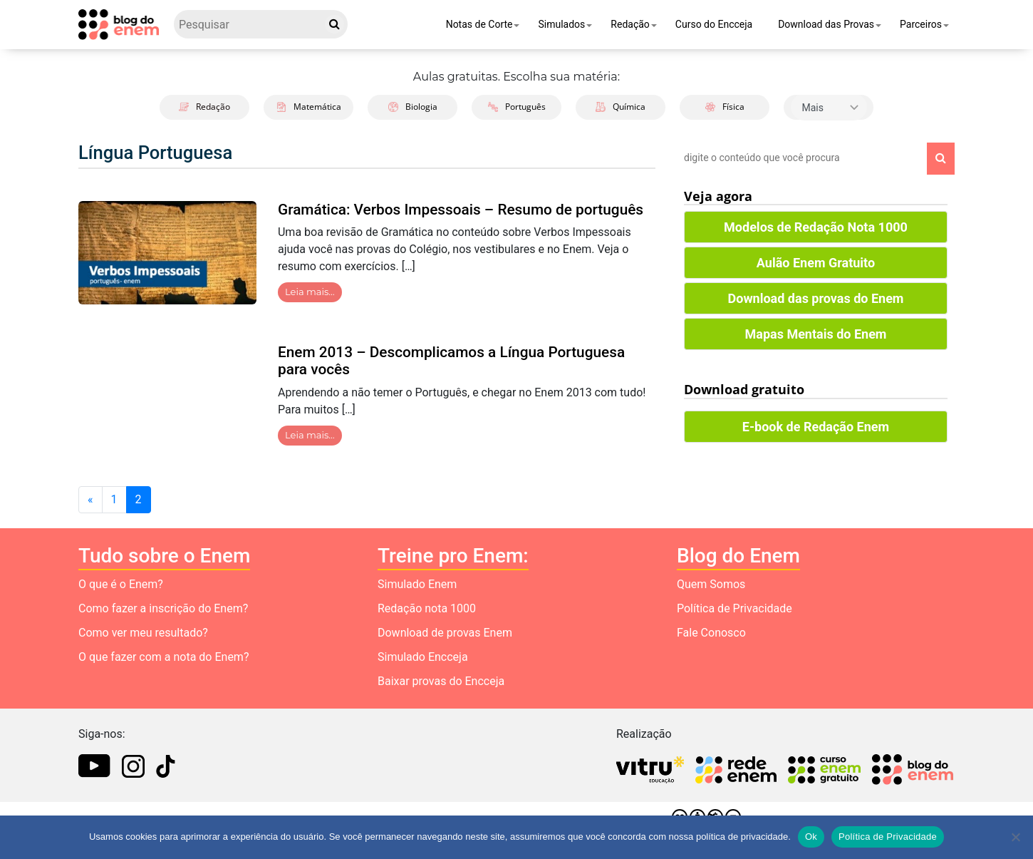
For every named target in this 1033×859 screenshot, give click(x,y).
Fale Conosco (711, 632)
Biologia (412, 107)
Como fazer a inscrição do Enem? (163, 608)
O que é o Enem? (120, 584)
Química (620, 107)
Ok (811, 836)
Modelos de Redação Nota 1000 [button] (816, 227)
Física (724, 107)
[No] (1015, 837)
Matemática (308, 107)
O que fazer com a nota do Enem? (163, 657)
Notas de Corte (479, 24)
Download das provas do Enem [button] (816, 298)
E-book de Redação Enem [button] (815, 426)
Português (517, 107)
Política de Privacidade (734, 608)
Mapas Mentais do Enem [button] (816, 333)
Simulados (561, 24)
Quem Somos (711, 584)
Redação (630, 24)
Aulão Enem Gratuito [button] (816, 262)
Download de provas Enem (445, 632)
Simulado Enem (417, 584)
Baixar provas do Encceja (441, 681)
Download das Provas (826, 24)
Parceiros (921, 24)
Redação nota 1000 (427, 608)
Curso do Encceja (713, 24)
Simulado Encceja (423, 657)
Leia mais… (310, 291)
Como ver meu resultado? (143, 632)
